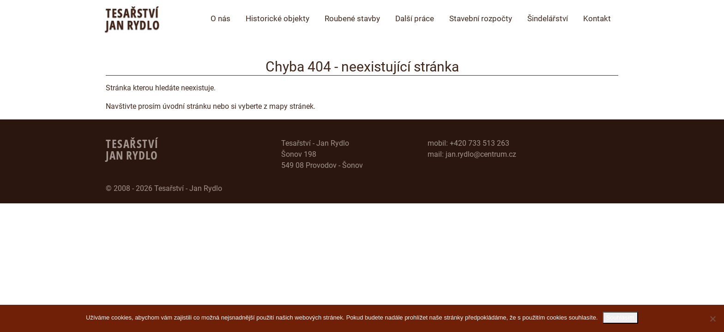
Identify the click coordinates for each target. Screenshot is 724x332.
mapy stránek (291, 106)
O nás (220, 18)
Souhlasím (620, 317)
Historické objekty (277, 18)
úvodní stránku (187, 106)
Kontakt (597, 18)
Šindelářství (547, 18)
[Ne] (712, 318)
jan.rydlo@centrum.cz (481, 154)
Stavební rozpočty (480, 18)
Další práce (414, 18)
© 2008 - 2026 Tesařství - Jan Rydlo (164, 188)
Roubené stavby (352, 18)
